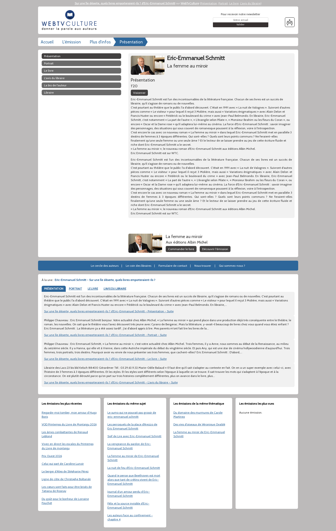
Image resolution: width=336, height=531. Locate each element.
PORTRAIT (75, 288)
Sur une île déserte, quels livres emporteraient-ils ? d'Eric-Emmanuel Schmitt (125, 3)
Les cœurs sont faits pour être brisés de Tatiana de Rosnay (67, 489)
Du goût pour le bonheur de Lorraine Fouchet (65, 501)
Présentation (209, 3)
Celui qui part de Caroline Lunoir (63, 463)
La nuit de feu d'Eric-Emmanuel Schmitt (133, 468)
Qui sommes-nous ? (232, 265)
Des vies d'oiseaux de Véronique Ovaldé (199, 424)
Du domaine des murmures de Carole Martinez (198, 414)
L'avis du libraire (250, 3)
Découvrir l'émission (215, 249)
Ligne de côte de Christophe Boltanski (66, 479)
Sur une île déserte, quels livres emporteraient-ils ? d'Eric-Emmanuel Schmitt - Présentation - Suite (109, 311)
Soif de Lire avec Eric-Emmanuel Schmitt (134, 436)
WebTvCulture (190, 3)
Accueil (47, 42)
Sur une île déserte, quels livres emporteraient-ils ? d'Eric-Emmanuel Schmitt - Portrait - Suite (105, 335)
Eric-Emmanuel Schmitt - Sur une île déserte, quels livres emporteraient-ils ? (105, 280)
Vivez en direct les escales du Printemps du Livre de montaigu (67, 446)
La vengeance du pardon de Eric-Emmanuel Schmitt (129, 446)
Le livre (234, 3)
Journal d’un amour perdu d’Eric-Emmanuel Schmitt (128, 493)
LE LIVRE (93, 288)
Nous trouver (202, 265)
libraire (49, 92)
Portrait (223, 3)
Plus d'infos (100, 42)
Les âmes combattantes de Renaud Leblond (65, 434)
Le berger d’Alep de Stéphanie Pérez (65, 471)
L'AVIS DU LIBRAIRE (115, 288)
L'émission (71, 42)
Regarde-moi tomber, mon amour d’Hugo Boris (69, 414)
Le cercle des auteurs (105, 265)
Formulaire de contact (172, 265)
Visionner (139, 93)
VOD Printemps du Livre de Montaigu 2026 (69, 424)
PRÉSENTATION (53, 288)
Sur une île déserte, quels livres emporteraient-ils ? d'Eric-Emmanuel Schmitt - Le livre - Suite (105, 359)
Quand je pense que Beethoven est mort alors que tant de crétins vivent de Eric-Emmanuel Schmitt (133, 479)
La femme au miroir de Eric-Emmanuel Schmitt (133, 458)
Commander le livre (181, 249)
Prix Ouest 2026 (52, 456)
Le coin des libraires (138, 265)
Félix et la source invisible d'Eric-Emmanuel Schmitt (128, 505)
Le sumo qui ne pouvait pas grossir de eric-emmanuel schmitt (131, 414)
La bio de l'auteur (55, 85)
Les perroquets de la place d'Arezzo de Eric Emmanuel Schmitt (132, 426)
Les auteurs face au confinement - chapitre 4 (130, 517)
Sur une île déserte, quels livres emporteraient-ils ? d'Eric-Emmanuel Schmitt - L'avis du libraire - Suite (111, 382)
